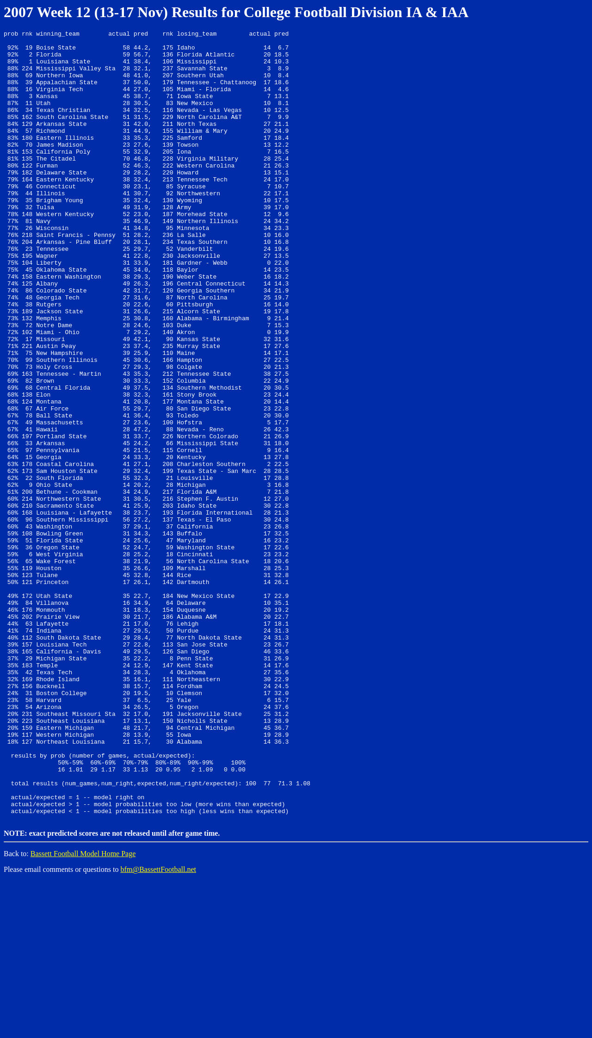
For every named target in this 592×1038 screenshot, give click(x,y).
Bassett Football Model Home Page (83, 1010)
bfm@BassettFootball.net (158, 1026)
